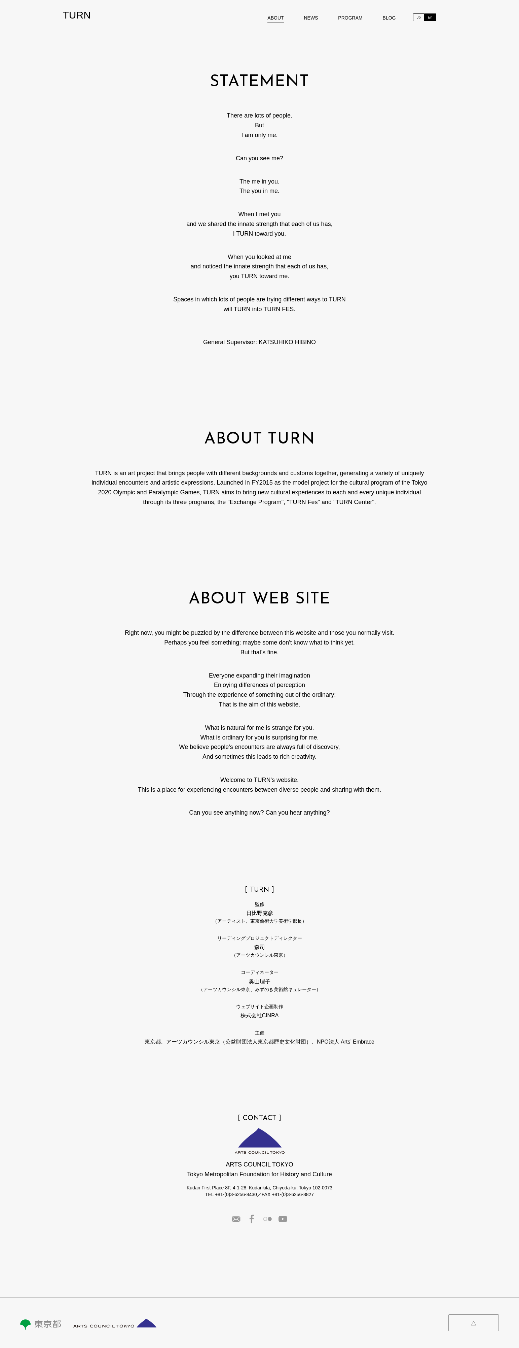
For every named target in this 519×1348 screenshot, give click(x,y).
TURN (77, 15)
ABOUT (275, 18)
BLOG (389, 18)
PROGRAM (350, 18)
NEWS (311, 18)
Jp (419, 17)
